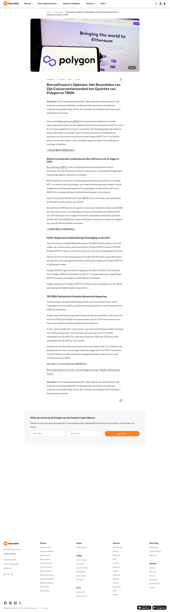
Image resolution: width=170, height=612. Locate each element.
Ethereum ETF (81, 596)
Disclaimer (153, 579)
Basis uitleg (80, 576)
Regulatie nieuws (46, 583)
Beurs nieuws (45, 559)
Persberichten (58, 12)
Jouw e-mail (75, 433)
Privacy (152, 576)
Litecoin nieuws (46, 567)
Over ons (152, 572)
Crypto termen (82, 568)
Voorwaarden (154, 584)
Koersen (90, 3)
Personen (80, 564)
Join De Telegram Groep (87, 369)
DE (5, 574)
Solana (115, 571)
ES (12, 574)
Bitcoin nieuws (45, 547)
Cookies (152, 587)
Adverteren (153, 547)
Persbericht (50, 79)
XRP (114, 559)
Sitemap (45, 608)
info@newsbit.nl (10, 554)
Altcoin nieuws (45, 571)
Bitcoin (115, 551)
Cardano (116, 563)
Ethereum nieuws (46, 551)
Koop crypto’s (81, 547)
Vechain (116, 583)
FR (8, 574)
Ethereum (116, 555)
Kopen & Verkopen (71, 3)
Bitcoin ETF (80, 592)
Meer (103, 3)
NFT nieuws (44, 587)
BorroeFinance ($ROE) (69, 121)
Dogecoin (116, 567)
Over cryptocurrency (46, 3)
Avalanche (117, 587)
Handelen (80, 579)
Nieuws (27, 3)
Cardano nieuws (46, 563)
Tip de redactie (155, 551)
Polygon (116, 579)
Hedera (116, 595)
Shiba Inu (116, 575)
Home (49, 12)
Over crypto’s (81, 560)
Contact (152, 568)
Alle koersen (117, 547)
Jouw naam (37, 433)
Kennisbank (80, 572)
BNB (114, 591)
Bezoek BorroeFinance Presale (61, 369)
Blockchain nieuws (47, 575)
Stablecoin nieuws (47, 579)
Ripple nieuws (45, 555)
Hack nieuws (45, 591)
